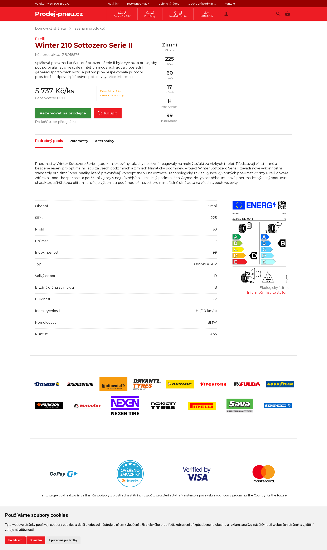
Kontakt (229, 3)
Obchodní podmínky (202, 3)
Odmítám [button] (36, 540)
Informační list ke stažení (268, 292)
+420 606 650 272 (58, 3)
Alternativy (104, 141)
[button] (287, 13)
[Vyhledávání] (278, 13)
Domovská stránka (50, 28)
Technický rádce (168, 3)
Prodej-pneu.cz (59, 14)
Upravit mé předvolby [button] (63, 540)
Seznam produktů (89, 28)
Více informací (121, 77)
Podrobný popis (49, 141)
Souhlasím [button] (15, 540)
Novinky (113, 3)
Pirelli (40, 39)
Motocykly (206, 14)
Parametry (79, 141)
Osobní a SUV (122, 14)
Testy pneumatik (138, 3)
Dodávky (149, 14)
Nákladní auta (178, 14)
